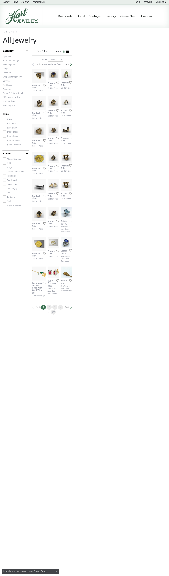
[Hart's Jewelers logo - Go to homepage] (22, 16)
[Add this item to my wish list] (73, 114)
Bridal (81, 16)
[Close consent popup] (57, 571)
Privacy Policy (40, 571)
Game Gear (128, 16)
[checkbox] (8, 119)
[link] (6, 2)
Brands (7, 153)
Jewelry (110, 16)
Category (8, 51)
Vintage (94, 16)
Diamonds (65, 16)
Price (6, 114)
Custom (146, 16)
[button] (137, 2)
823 (111, 521)
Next (161, 64)
